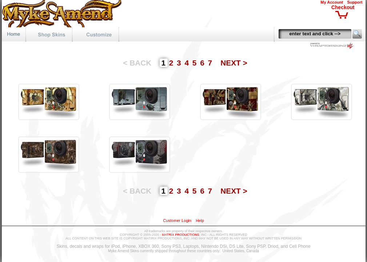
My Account (331, 2)
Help (200, 220)
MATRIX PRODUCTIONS (180, 235)
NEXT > (233, 63)
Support (354, 2)
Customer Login (177, 220)
